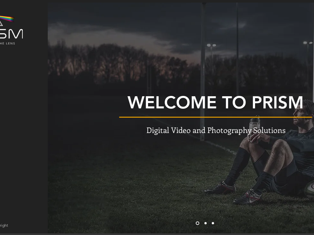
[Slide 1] (197, 223)
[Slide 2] (205, 223)
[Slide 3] (213, 223)
